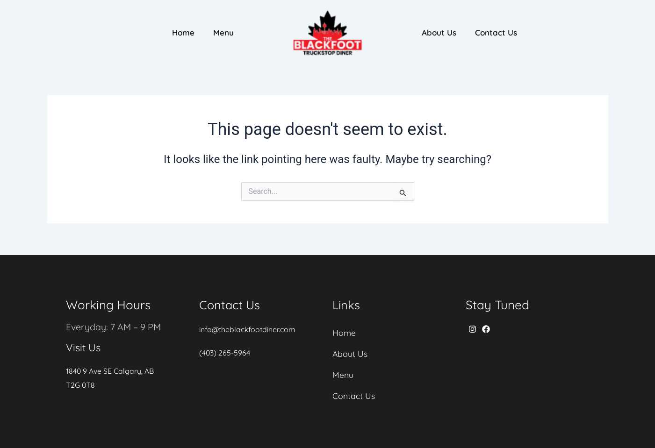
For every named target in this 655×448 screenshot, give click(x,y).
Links (346, 303)
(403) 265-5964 (225, 350)
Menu (223, 32)
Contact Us (496, 32)
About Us (439, 32)
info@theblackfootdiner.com (247, 327)
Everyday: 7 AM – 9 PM (114, 324)
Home (183, 32)
